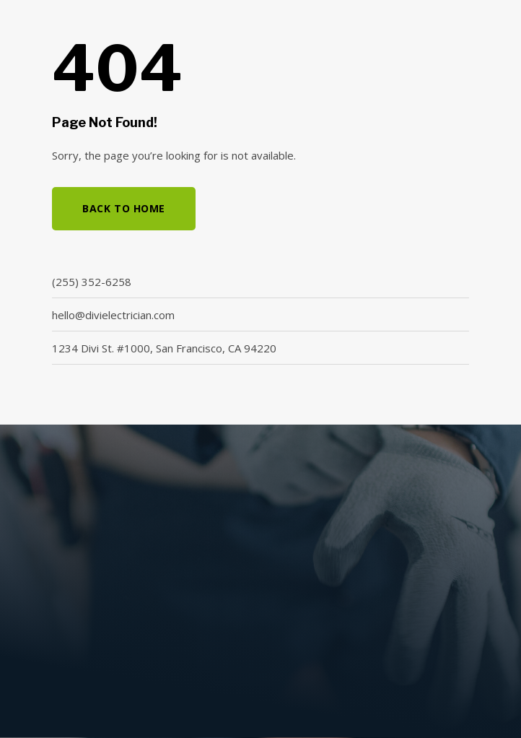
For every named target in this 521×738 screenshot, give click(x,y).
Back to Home (123, 208)
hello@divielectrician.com (113, 315)
